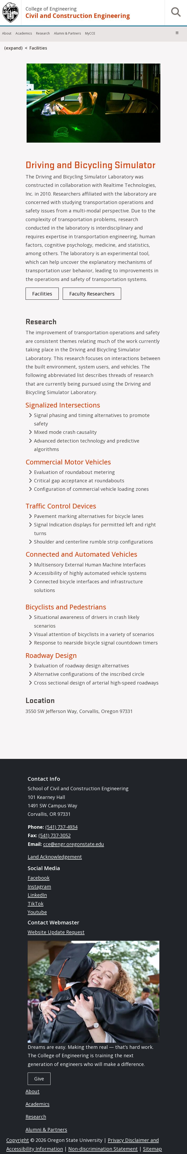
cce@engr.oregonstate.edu (73, 844)
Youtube (37, 912)
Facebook (39, 878)
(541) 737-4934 (61, 827)
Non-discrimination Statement (103, 1149)
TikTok (35, 903)
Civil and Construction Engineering (78, 16)
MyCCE (90, 33)
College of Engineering (51, 9)
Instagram (39, 886)
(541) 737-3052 (54, 835)
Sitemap (152, 1149)
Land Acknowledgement (55, 857)
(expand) (13, 48)
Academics (24, 33)
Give (39, 1078)
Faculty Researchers (92, 293)
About (6, 33)
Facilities (38, 48)
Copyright (17, 1140)
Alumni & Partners (67, 33)
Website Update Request (56, 932)
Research (43, 33)
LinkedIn (37, 895)
